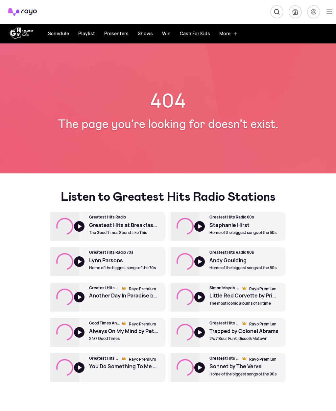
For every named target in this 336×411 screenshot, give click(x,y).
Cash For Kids (195, 33)
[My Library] (295, 11)
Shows (145, 33)
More (228, 33)
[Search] (276, 11)
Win (166, 33)
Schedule (58, 33)
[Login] (313, 11)
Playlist (86, 33)
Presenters (116, 33)
